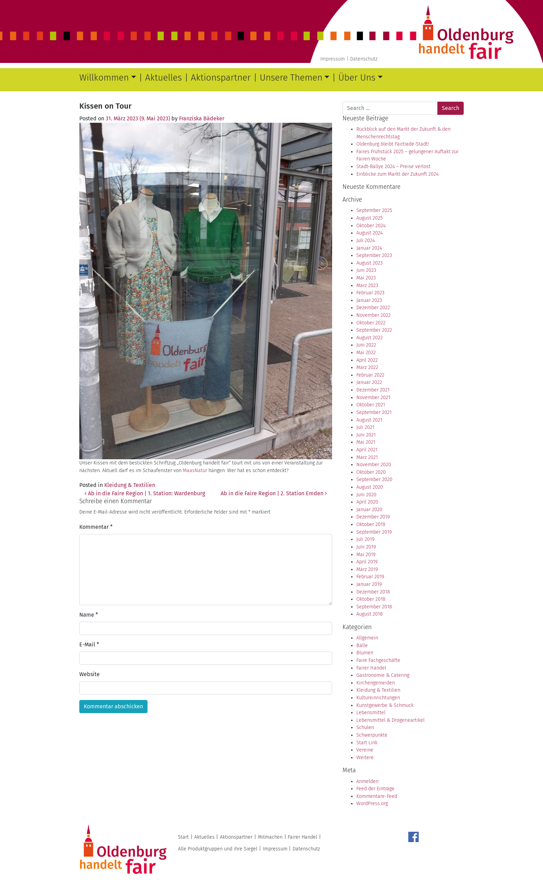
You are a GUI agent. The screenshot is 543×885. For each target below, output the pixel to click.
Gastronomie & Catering (382, 675)
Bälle (362, 645)
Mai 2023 (366, 278)
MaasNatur (195, 470)
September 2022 (374, 330)
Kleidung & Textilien (129, 485)
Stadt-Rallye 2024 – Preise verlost (393, 166)
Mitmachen (270, 837)
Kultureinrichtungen (378, 698)
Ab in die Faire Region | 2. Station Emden (274, 493)
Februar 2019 (370, 577)
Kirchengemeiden (375, 683)
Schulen (365, 727)
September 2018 (374, 607)
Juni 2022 (366, 345)
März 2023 (367, 285)
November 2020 (373, 465)
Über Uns (356, 77)
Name (88, 614)
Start (183, 837)
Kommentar (96, 527)
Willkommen (104, 77)
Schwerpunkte (372, 735)
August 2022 (369, 338)
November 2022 (373, 315)
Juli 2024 (365, 240)
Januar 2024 (369, 248)
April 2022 (367, 360)
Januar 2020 (369, 510)
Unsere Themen (291, 77)
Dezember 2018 (373, 592)
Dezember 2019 (373, 517)
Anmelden (367, 781)
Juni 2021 (366, 435)
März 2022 (367, 367)
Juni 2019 (366, 547)
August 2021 (369, 420)
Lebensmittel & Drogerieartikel (390, 720)
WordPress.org (372, 803)
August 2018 (369, 614)
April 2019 (366, 562)
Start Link (366, 743)
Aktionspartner (221, 77)
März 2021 (367, 457)
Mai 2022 (366, 353)
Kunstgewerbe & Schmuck (384, 705)
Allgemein (367, 638)
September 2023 (374, 255)
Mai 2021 (365, 442)
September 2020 (374, 479)
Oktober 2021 (370, 405)
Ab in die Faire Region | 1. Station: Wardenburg (144, 493)
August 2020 (369, 487)
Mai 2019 (365, 554)
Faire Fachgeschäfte (378, 660)
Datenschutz (363, 59)
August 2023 (369, 263)
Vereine (364, 750)
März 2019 (367, 569)
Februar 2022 (370, 375)
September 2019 (374, 532)
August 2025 (369, 218)
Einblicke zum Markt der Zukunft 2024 (397, 174)
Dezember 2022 (373, 308)
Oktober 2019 (370, 524)
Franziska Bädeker (201, 118)
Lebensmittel (370, 713)
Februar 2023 (370, 293)
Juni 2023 (366, 270)
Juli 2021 (365, 427)
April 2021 (366, 450)
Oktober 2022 (370, 323)
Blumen (364, 653)
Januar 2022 (369, 382)
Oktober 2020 (371, 472)
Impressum (332, 59)
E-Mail (89, 644)
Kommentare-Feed (376, 796)
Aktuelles (163, 77)
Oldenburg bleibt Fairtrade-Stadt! (392, 144)
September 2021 (374, 412)
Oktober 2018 (370, 599)
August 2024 (369, 233)
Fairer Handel (371, 668)
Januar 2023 (369, 300)
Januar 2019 (369, 584)
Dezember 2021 (373, 390)
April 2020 (367, 502)
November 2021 (373, 397)
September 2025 (374, 210)
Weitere (365, 757)
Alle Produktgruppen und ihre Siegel (217, 849)
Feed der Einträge (375, 789)
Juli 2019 (365, 539)
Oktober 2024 (370, 226)
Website (89, 674)
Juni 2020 (366, 495)
